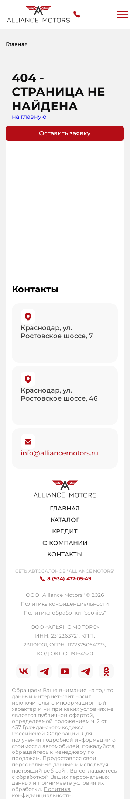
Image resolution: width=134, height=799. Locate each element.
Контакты (65, 554)
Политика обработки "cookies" (65, 612)
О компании (64, 543)
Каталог (65, 519)
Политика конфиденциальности (65, 604)
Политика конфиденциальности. (42, 792)
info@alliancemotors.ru (59, 453)
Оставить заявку (64, 133)
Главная (65, 508)
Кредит (65, 531)
